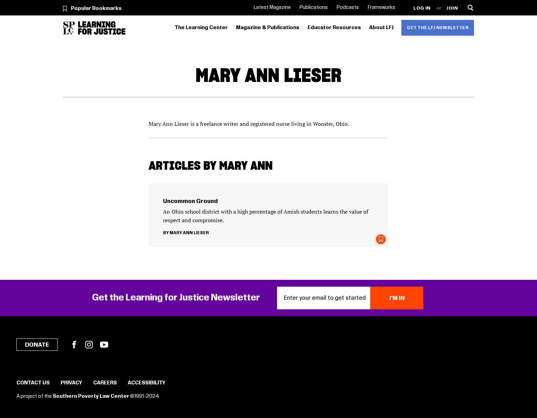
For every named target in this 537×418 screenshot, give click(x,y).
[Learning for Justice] (101, 28)
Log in (422, 8)
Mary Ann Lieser (189, 233)
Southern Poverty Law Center (91, 396)
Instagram (89, 344)
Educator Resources (334, 27)
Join (452, 8)
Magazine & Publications (267, 27)
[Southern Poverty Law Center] (69, 28)
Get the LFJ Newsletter (438, 28)
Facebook (74, 344)
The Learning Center (201, 27)
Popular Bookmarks (96, 8)
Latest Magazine (272, 7)
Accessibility (146, 383)
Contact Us (33, 383)
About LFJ (381, 27)
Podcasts (348, 7)
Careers (105, 383)
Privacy (71, 383)
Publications (314, 7)
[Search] (470, 7)
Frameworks (381, 7)
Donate (37, 345)
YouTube (104, 344)
